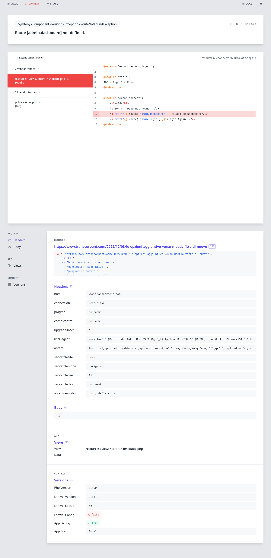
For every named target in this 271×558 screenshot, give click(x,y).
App (10, 259)
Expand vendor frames (30, 57)
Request (13, 233)
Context (13, 278)
